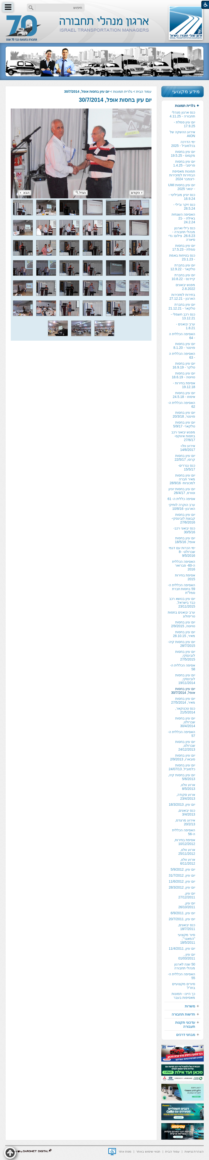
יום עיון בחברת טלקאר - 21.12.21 (181, 306)
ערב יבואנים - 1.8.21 (185, 326)
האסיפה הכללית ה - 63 (182, 355)
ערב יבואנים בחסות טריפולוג (181, 614)
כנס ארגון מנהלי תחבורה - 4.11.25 (182, 114)
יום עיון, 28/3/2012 (182, 887)
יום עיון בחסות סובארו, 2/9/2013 (182, 757)
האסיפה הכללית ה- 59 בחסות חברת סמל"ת (181, 589)
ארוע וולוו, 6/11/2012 (187, 861)
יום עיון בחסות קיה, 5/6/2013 (181, 777)
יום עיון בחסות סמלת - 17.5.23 (183, 247)
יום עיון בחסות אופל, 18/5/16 (185, 540)
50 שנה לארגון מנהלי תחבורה (184, 966)
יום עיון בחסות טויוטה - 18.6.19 (183, 375)
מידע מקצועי (186, 91)
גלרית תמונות (122, 91)
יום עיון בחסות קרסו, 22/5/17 (184, 457)
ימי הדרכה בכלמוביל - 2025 (183, 144)
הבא (24, 193)
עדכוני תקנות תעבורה (185, 1024)
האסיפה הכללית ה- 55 (181, 976)
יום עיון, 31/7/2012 (182, 875)
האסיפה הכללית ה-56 (183, 832)
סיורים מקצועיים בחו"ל (183, 986)
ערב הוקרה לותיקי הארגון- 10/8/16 (182, 507)
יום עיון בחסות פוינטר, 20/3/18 (184, 414)
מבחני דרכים (185, 1035)
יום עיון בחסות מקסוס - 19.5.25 (183, 153)
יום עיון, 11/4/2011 (182, 948)
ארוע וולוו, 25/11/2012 (186, 852)
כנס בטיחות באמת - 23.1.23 (182, 257)
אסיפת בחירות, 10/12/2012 (184, 842)
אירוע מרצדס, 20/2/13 (185, 822)
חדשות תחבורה (183, 1014)
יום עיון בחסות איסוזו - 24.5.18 (184, 395)
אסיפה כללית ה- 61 (181, 499)
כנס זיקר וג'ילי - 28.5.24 (184, 206)
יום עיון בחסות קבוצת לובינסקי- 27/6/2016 (183, 518)
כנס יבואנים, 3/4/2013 (186, 812)
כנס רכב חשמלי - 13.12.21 (183, 316)
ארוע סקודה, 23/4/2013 (185, 796)
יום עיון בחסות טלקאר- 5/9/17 (184, 424)
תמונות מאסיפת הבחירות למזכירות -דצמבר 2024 (182, 175)
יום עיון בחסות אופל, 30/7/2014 (115, 100)
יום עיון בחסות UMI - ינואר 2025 (181, 187)
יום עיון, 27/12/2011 (186, 895)
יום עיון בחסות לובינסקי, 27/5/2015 (185, 655)
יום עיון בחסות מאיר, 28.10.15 (184, 634)
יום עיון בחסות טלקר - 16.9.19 (184, 365)
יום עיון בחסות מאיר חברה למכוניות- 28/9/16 (182, 479)
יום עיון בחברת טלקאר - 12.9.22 (182, 267)
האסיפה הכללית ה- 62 (181, 404)
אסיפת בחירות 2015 (185, 577)
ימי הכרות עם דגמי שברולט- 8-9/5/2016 (182, 551)
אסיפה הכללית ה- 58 (182, 667)
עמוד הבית (143, 91)
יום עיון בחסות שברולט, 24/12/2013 (185, 745)
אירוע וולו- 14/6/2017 (187, 448)
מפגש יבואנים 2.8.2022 (185, 287)
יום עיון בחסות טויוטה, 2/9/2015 (183, 624)
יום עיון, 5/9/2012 (183, 869)
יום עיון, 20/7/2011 (182, 919)
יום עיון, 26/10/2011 (186, 905)
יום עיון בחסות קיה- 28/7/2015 (181, 644)
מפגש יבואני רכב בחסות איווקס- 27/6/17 (183, 436)
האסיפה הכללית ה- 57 (181, 734)
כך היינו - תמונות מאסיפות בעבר (183, 995)
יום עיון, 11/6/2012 (182, 881)
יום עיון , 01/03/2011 (186, 956)
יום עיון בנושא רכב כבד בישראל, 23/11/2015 (182, 602)
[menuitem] (182, 552)
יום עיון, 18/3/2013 (182, 804)
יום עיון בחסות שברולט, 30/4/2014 (185, 722)
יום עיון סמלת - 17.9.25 (184, 124)
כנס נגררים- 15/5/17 (186, 467)
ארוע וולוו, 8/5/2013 (187, 787)
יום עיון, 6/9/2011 (183, 913)
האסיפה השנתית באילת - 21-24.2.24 (183, 218)
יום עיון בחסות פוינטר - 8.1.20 (184, 346)
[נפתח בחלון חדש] (112, 1151)
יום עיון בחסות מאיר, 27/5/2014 (183, 700)
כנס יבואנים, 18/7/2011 (186, 927)
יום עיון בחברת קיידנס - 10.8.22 (183, 277)
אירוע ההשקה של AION (182, 134)
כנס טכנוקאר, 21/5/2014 (185, 710)
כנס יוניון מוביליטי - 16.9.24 (182, 197)
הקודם (136, 193)
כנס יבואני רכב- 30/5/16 (184, 530)
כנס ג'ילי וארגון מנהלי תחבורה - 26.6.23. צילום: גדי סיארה (181, 233)
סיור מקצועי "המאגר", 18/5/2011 (186, 938)
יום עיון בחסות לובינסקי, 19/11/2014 (185, 679)
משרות (190, 1006)
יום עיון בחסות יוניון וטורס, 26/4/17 (181, 491)
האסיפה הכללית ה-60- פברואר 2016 (183, 565)
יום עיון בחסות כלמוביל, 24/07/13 (182, 767)
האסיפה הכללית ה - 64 (182, 336)
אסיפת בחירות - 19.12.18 (184, 385)
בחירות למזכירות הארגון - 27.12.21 (182, 296)
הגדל (81, 193)
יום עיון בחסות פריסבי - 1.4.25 (184, 163)
